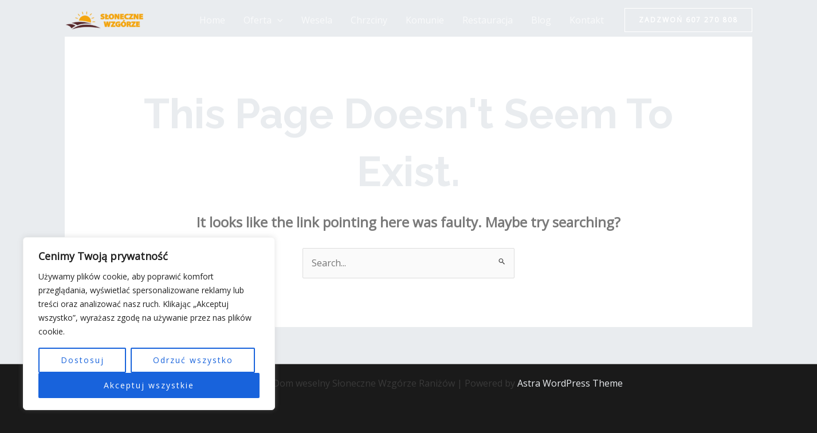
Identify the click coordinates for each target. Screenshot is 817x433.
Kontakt (586, 20)
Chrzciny (369, 20)
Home (212, 20)
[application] (277, 20)
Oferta (263, 20)
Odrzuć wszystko (193, 360)
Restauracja (487, 20)
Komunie (425, 20)
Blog (541, 20)
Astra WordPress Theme (570, 383)
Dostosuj (82, 360)
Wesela (316, 20)
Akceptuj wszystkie (149, 385)
